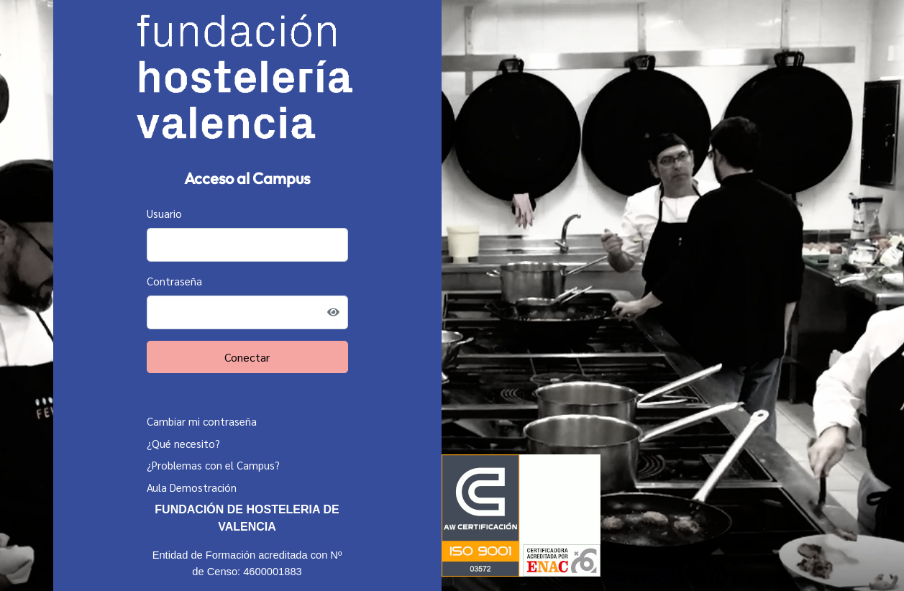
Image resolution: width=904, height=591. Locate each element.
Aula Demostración (192, 487)
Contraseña (174, 281)
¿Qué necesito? (183, 443)
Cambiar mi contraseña (202, 421)
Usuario (164, 213)
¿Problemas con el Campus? (213, 465)
